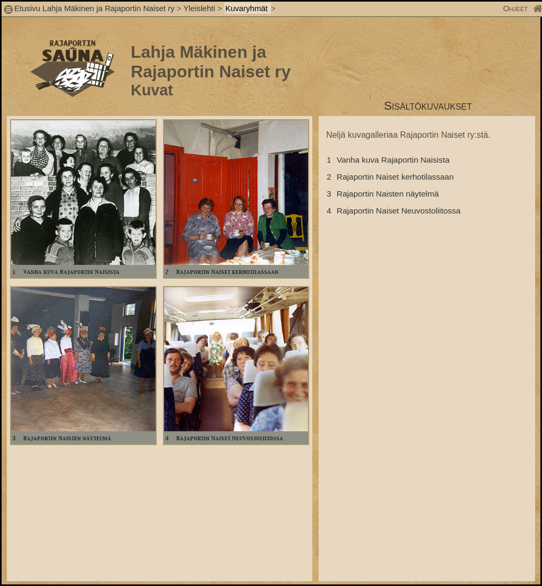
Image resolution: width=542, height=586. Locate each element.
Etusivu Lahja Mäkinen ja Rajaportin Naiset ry (94, 8)
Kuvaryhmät (247, 8)
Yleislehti (199, 8)
